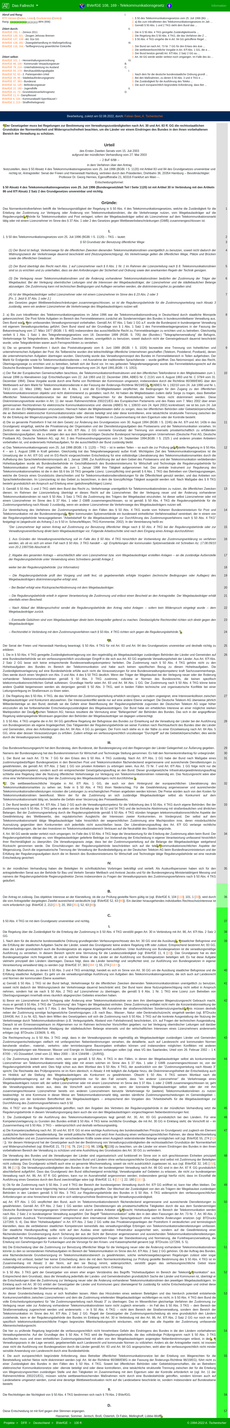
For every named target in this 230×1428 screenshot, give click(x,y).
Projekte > (11, 1422)
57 (225, 1411)
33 (225, 804)
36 (225, 897)
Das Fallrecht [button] (18, 5)
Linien (30, 18)
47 (225, 1130)
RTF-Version (9, 18)
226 (86, 1146)
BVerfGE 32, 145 (12, 84)
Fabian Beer (132, 116)
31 (225, 758)
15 (225, 527)
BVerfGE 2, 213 (11, 102)
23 (225, 619)
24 (225, 631)
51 (225, 1247)
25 (225, 645)
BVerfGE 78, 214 (12, 67)
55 (225, 1355)
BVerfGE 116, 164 (12, 46)
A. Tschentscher (152, 116)
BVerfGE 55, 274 (12, 70)
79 (67, 1146)
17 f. (119, 1179)
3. (133, 25)
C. (109, 915)
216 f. (139, 1179)
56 (225, 1394)
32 (225, 783)
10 (225, 373)
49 (225, 1184)
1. (133, 18)
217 (56, 904)
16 (225, 539)
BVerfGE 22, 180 (12, 88)
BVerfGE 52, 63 (11, 74)
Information (218, 5)
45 (225, 1108)
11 (225, 422)
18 (225, 567)
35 (225, 868)
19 (225, 575)
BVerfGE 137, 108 (12, 39)
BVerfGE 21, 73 (11, 91)
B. (109, 891)
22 (225, 607)
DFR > (25, 1422)
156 (211, 1163)
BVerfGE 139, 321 (12, 35)
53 (225, 1293)
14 (225, 509)
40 (225, 970)
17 (225, 555)
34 (225, 833)
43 (225, 1037)
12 (225, 447)
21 (225, 595)
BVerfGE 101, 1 (11, 60)
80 (121, 900)
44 (225, 1058)
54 (225, 1330)
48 (225, 1155)
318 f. (114, 965)
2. (133, 21)
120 (15, 1167)
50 (225, 1201)
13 (225, 488)
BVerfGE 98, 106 (12, 63)
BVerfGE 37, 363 (12, 81)
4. (133, 56)
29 (225, 748)
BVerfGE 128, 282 (12, 42)
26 (225, 654)
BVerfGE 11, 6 (10, 95)
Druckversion (44, 18)
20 (225, 587)
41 (225, 983)
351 (75, 904)
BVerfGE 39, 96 (11, 77)
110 (180, 897)
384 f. (93, 965)
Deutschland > (43, 1422)
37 (225, 921)
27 (225, 696)
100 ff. (78, 1422)
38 (225, 931)
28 (225, 721)
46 (225, 1117)
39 (225, 941)
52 (225, 1272)
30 (225, 753)
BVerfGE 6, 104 (11, 98)
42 (225, 1000)
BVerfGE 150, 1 (11, 32)
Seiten (22, 18)
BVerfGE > (63, 1422)
